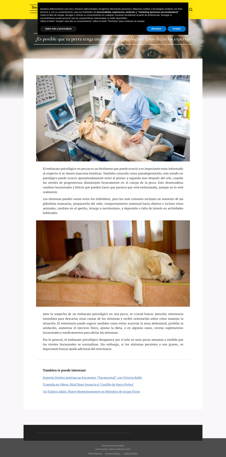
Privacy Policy (112, 453)
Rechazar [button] (156, 28)
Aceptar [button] (177, 28)
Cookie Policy (131, 453)
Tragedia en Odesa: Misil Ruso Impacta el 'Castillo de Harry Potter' (88, 384)
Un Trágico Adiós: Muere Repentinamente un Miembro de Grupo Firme (91, 391)
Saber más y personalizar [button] (58, 28)
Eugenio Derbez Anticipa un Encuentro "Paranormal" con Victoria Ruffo (92, 377)
